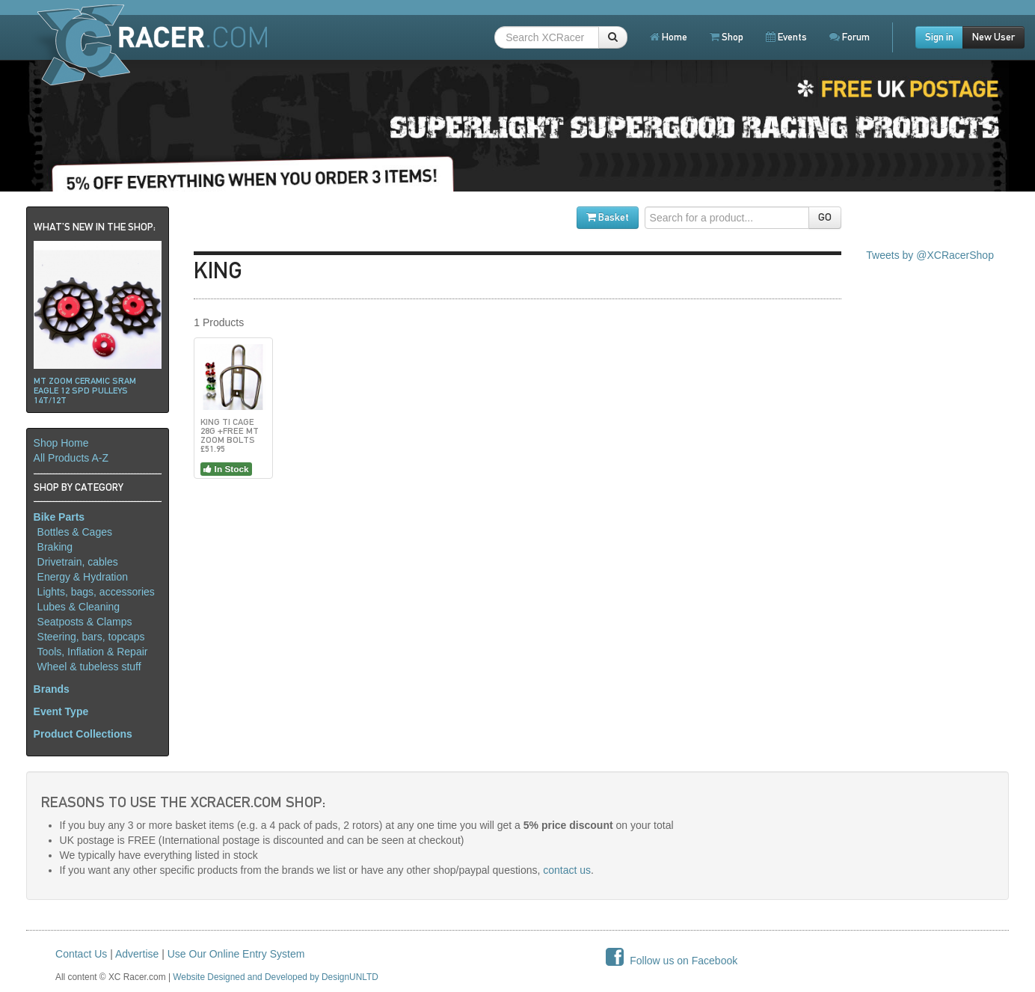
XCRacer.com (150, 44)
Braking (55, 547)
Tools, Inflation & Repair (92, 652)
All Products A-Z (71, 458)
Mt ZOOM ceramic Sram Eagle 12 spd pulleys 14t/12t (85, 390)
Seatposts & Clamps (84, 622)
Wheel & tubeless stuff (89, 667)
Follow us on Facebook (671, 961)
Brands (52, 689)
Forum (849, 37)
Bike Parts (59, 517)
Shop (726, 37)
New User (993, 37)
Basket (607, 217)
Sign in (939, 37)
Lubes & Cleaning (78, 607)
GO (825, 217)
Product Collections (83, 734)
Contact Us (81, 954)
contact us (567, 870)
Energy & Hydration (82, 577)
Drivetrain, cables (77, 562)
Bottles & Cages (74, 532)
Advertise (137, 954)
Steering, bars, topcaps (91, 637)
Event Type (61, 711)
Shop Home (61, 443)
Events (786, 37)
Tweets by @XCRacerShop (930, 255)
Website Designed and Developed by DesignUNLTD (275, 977)
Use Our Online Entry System (236, 954)
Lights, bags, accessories (96, 592)
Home (668, 37)
